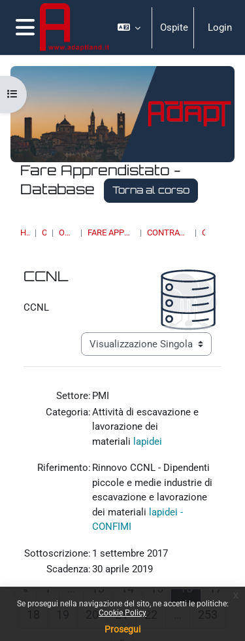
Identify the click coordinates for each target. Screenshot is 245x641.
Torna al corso (150, 190)
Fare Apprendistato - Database (111, 232)
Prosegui (122, 629)
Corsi (44, 232)
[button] (129, 27)
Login (220, 27)
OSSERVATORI (67, 232)
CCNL (203, 232)
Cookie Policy (122, 612)
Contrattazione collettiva (168, 232)
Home (24, 232)
